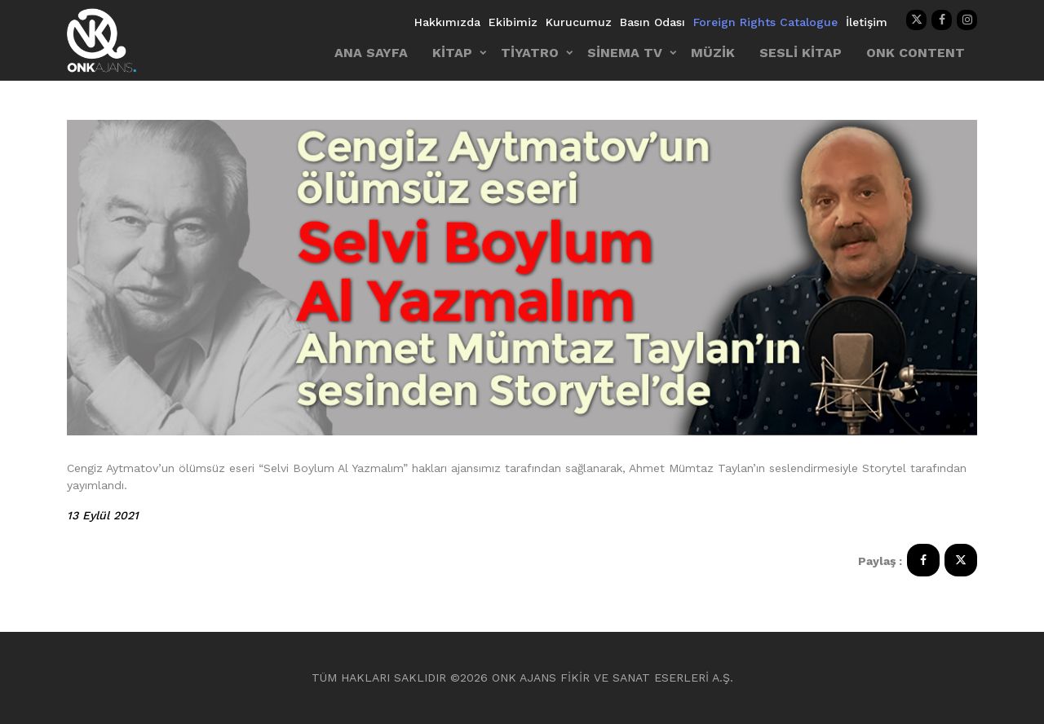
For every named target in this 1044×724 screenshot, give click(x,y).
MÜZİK (713, 52)
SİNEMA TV (624, 52)
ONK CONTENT (915, 52)
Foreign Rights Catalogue (765, 22)
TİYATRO (530, 52)
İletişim (866, 22)
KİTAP (452, 52)
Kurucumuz (579, 22)
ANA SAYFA (371, 52)
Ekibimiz (513, 22)
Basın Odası (652, 22)
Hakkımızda (447, 22)
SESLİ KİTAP (800, 52)
